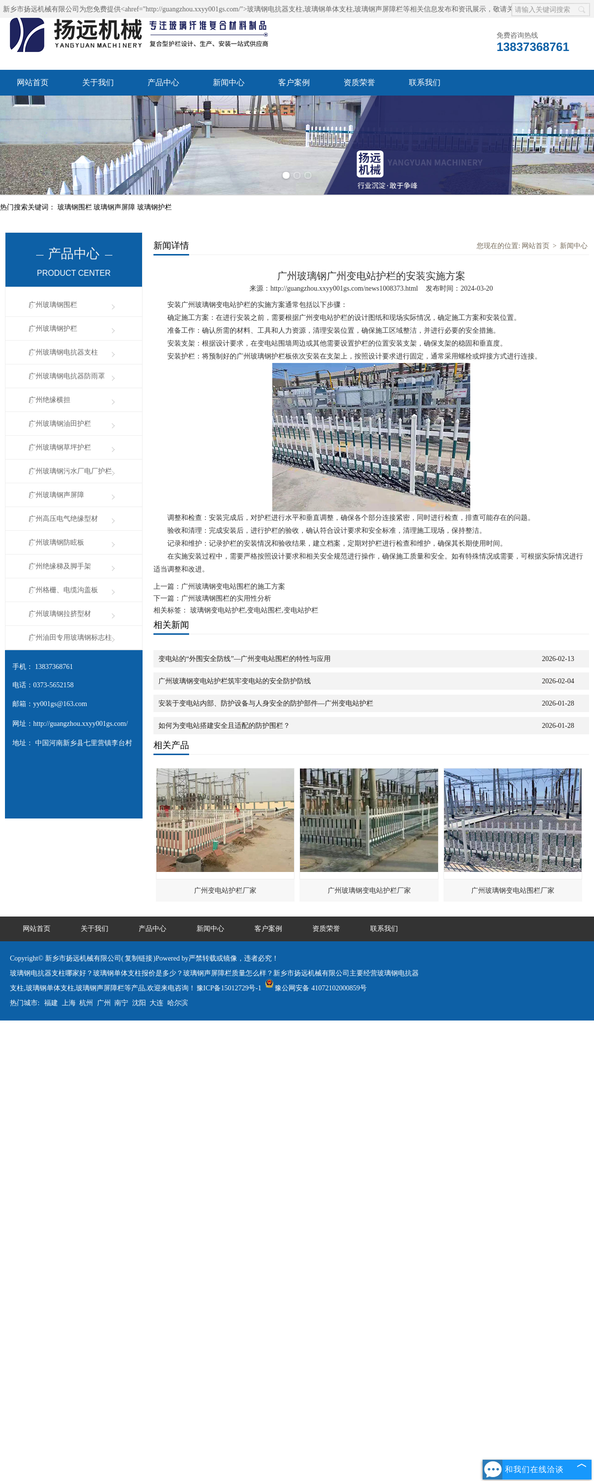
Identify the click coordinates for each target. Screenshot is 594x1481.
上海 (69, 1003)
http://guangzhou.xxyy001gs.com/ (80, 723)
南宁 (121, 1003)
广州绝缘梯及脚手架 (60, 566)
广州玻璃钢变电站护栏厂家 (369, 890)
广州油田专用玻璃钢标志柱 (70, 637)
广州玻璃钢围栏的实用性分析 (226, 598)
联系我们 (425, 82)
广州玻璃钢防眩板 (56, 542)
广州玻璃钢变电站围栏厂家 (512, 890)
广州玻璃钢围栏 (53, 304)
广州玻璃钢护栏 (53, 328)
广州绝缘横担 (49, 400)
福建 (51, 1003)
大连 (156, 1003)
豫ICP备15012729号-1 (229, 988)
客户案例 (294, 82)
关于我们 (98, 82)
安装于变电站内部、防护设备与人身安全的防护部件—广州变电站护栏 (265, 703)
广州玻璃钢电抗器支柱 (63, 352)
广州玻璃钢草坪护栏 (60, 447)
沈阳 (139, 1003)
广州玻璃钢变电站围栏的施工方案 (233, 586)
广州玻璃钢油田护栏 (60, 423)
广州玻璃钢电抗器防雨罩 (67, 376)
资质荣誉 (359, 82)
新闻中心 (229, 82)
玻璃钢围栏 (75, 207)
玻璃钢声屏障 (115, 207)
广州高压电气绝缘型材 (63, 518)
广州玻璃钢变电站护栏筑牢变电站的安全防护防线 (234, 681)
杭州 (86, 1003)
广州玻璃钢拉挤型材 (60, 613)
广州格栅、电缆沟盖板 (63, 590)
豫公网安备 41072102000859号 (316, 988)
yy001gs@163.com (60, 704)
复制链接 (138, 958)
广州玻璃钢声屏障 (56, 495)
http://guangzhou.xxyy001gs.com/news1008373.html (344, 288)
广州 (104, 1003)
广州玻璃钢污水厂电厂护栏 (70, 471)
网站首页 (33, 82)
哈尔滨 (177, 1003)
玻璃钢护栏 (154, 207)
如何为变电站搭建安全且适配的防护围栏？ (224, 725)
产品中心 (163, 82)
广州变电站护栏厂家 (225, 890)
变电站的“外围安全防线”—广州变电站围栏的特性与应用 (244, 659)
